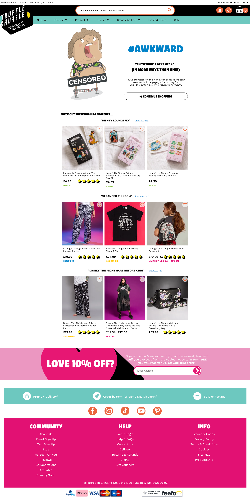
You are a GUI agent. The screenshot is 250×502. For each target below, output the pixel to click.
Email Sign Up (46, 439)
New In (41, 20)
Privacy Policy (204, 439)
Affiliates (46, 470)
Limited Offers (157, 20)
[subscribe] (196, 370)
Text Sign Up (46, 444)
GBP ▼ (244, 2)
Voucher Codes (204, 434)
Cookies (204, 449)
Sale (177, 20)
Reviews (46, 459)
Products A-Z (204, 459)
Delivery (125, 449)
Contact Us (125, 444)
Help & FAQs (125, 439)
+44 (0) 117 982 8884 (228, 2)
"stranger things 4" (125, 196)
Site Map (204, 454)
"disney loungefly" (125, 120)
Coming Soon (45, 475)
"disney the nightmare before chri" (125, 270)
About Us (45, 434)
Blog (46, 449)
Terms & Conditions (204, 444)
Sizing (125, 459)
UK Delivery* (40, 396)
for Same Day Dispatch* (125, 396)
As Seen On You (46, 454)
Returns (209, 396)
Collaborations (46, 464)
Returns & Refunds (125, 454)
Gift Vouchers (125, 464)
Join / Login (125, 434)
